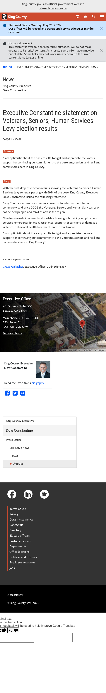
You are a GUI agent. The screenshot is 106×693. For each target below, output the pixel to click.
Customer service (20, 541)
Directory (15, 530)
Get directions (12, 333)
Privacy (13, 514)
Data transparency (21, 519)
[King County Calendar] (77, 17)
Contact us (16, 525)
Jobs (12, 568)
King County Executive (20, 420)
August (7, 67)
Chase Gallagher (13, 266)
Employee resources (22, 562)
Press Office (14, 440)
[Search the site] (94, 17)
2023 (14, 455)
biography (38, 383)
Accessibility (15, 595)
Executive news (20, 447)
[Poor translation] (13, 630)
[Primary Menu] (102, 17)
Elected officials (19, 535)
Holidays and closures (23, 557)
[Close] (100, 28)
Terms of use (17, 509)
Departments (18, 546)
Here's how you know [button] (53, 8)
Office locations (19, 551)
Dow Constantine (19, 430)
